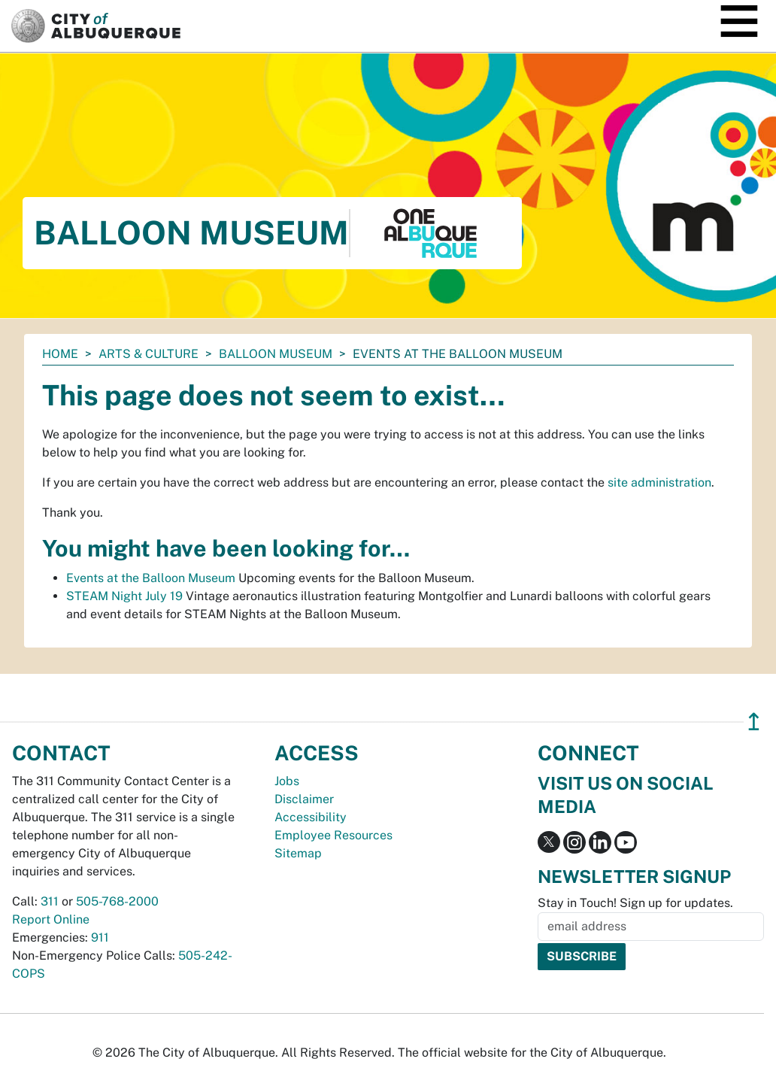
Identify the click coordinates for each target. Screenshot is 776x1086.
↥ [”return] (754, 722)
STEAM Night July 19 (124, 596)
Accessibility (310, 817)
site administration (659, 482)
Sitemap (298, 853)
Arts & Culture (149, 354)
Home (60, 354)
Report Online (50, 919)
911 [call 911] (100, 937)
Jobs (286, 781)
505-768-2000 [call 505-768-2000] (117, 901)
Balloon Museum (275, 354)
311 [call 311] (50, 901)
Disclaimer (304, 799)
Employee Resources (333, 835)
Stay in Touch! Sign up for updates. (635, 903)
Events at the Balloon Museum (150, 578)
